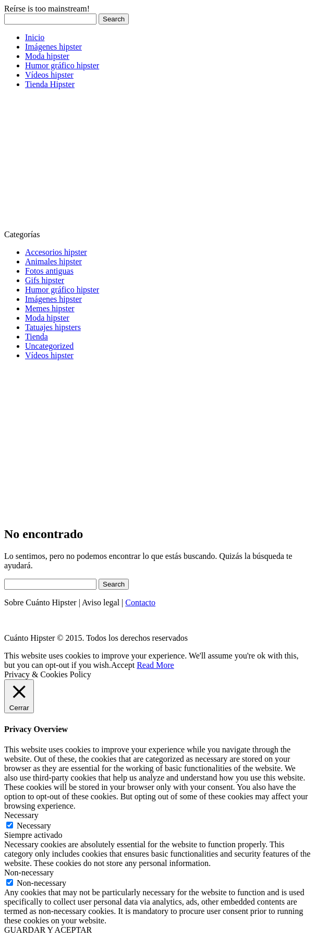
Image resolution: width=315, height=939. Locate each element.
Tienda (36, 336)
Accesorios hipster (56, 252)
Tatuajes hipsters (53, 327)
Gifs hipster (44, 280)
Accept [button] (123, 665)
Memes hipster (50, 308)
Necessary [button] (21, 815)
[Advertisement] (82, 162)
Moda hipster (47, 56)
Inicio (34, 37)
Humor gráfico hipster (62, 65)
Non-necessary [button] (29, 872)
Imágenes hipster (53, 46)
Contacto (140, 602)
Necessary (34, 825)
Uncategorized (49, 346)
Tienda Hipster (50, 84)
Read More (155, 665)
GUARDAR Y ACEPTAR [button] (48, 929)
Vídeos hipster (49, 74)
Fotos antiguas (49, 270)
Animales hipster (53, 261)
